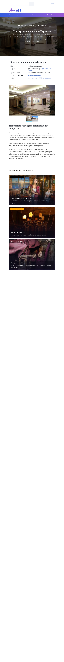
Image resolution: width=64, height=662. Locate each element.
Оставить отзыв (32, 47)
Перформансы (20, 15)
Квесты (11, 15)
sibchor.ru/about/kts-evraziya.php (40, 78)
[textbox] (19, 2)
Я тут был (42, 25)
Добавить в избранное (26, 25)
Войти (52, 3)
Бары (28, 15)
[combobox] (19, 4)
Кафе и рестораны (37, 15)
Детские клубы (55, 15)
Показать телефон (34, 75)
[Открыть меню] (53, 10)
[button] (53, 86)
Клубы (47, 15)
